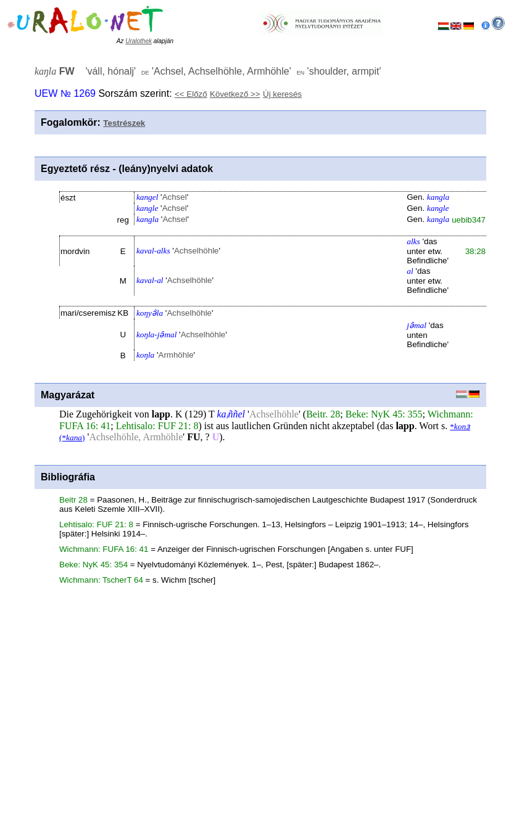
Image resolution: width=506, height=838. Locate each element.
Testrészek (124, 123)
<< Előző (191, 94)
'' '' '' (208, 71)
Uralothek (138, 41)
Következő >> (235, 94)
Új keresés (282, 94)
